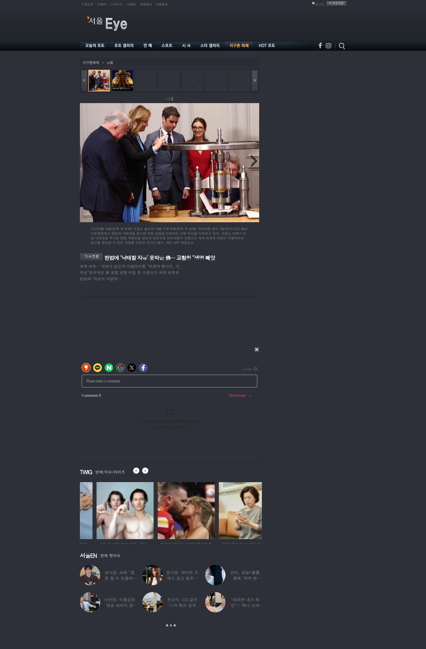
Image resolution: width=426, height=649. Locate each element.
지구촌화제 (91, 62)
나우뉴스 (117, 4)
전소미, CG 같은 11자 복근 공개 (182, 602)
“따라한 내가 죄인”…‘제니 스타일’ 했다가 (245, 605)
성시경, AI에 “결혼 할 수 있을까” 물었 (119, 578)
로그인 (319, 4)
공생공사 (146, 4)
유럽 (109, 62)
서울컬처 (162, 4)
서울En (131, 4)
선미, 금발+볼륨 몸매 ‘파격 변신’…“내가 (245, 578)
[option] (108, 510)
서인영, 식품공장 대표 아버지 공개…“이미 (119, 605)
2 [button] (171, 625)
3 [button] (175, 625)
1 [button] (167, 625)
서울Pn (102, 4)
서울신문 (88, 4)
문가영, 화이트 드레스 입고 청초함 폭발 (182, 578)
